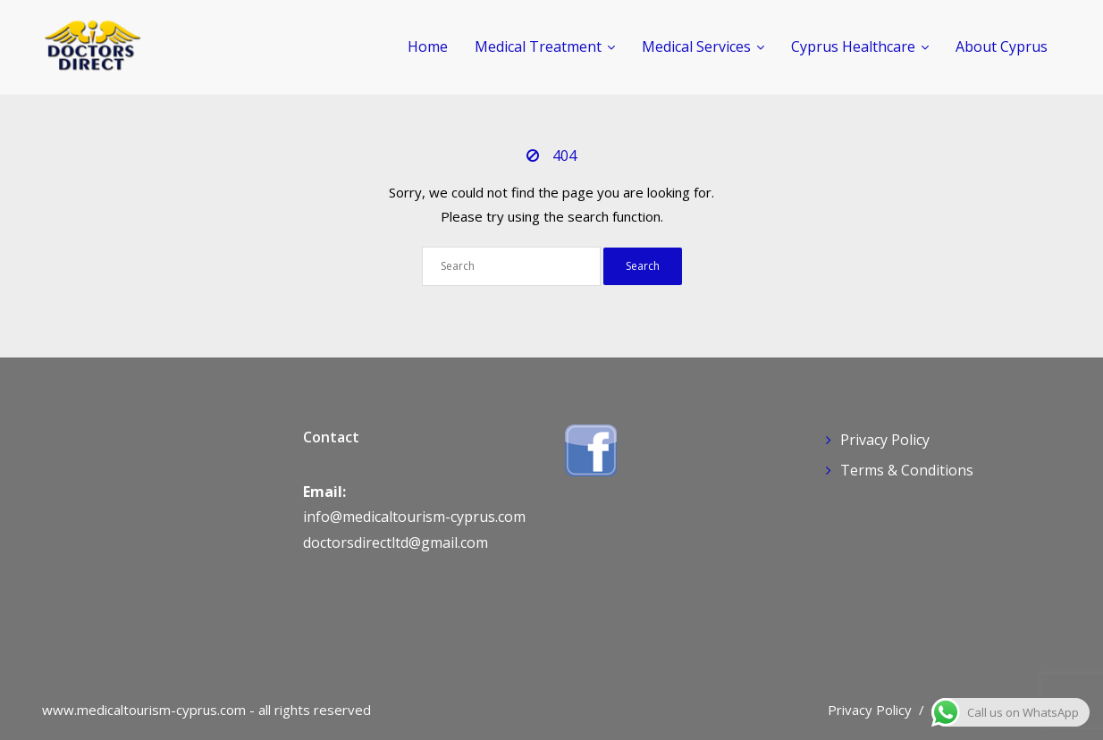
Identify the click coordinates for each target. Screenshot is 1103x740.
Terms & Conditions (906, 470)
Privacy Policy (885, 440)
